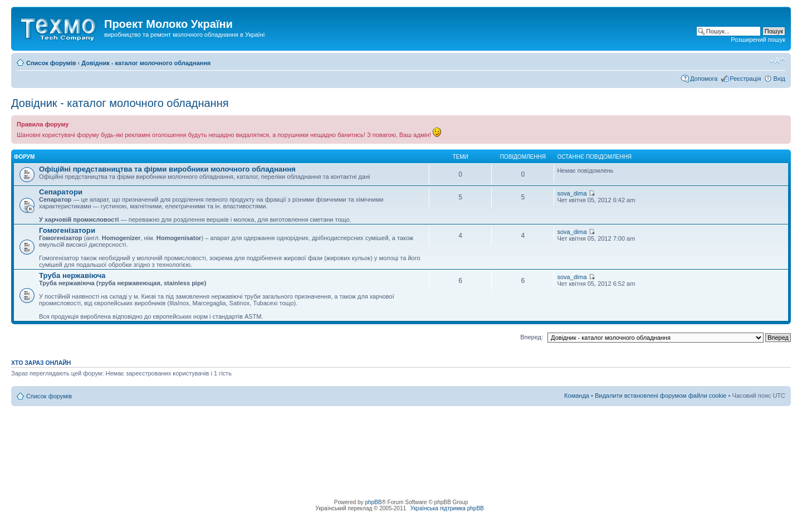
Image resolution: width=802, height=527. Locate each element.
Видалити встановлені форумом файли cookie (661, 395)
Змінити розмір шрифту (777, 61)
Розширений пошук (758, 39)
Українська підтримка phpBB (447, 508)
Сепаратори (60, 192)
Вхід (779, 78)
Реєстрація (745, 78)
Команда (576, 395)
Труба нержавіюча (72, 275)
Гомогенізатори (67, 230)
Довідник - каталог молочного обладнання (146, 63)
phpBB (373, 502)
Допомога (703, 78)
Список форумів (51, 63)
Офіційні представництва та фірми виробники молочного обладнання (167, 169)
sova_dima (571, 193)
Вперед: (531, 337)
